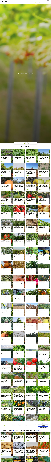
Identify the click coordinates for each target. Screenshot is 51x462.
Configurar (43, 455)
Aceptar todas (43, 453)
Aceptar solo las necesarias (43, 457)
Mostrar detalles (38, 460)
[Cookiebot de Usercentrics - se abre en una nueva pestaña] (4, 460)
